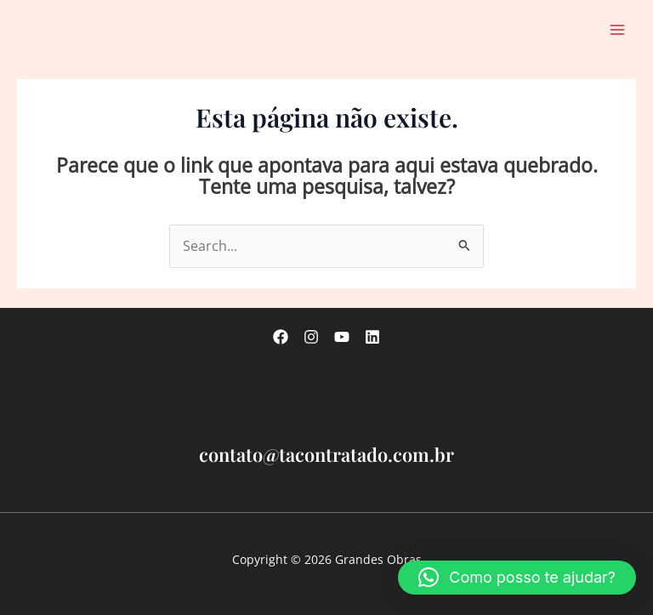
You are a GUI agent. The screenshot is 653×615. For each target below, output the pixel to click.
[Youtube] (341, 337)
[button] (517, 578)
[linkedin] (372, 337)
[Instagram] (311, 337)
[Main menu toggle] (617, 29)
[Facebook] (280, 337)
